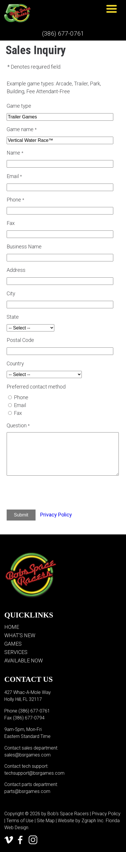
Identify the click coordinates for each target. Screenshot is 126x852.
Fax (18, 413)
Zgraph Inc (92, 820)
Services (15, 652)
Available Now (23, 660)
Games (13, 644)
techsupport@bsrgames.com (34, 773)
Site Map (46, 820)
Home (11, 627)
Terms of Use (20, 820)
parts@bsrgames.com (27, 791)
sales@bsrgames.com (27, 755)
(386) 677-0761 (63, 33)
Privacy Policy (56, 515)
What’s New (19, 635)
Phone (21, 397)
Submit (21, 514)
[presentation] (55, 493)
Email (20, 405)
